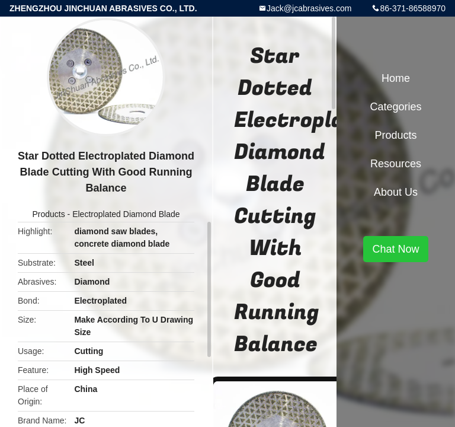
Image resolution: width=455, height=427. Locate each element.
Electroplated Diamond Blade (126, 214)
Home (396, 78)
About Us (396, 192)
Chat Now (395, 249)
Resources (395, 164)
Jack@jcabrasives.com (309, 8)
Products (48, 214)
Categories (395, 107)
